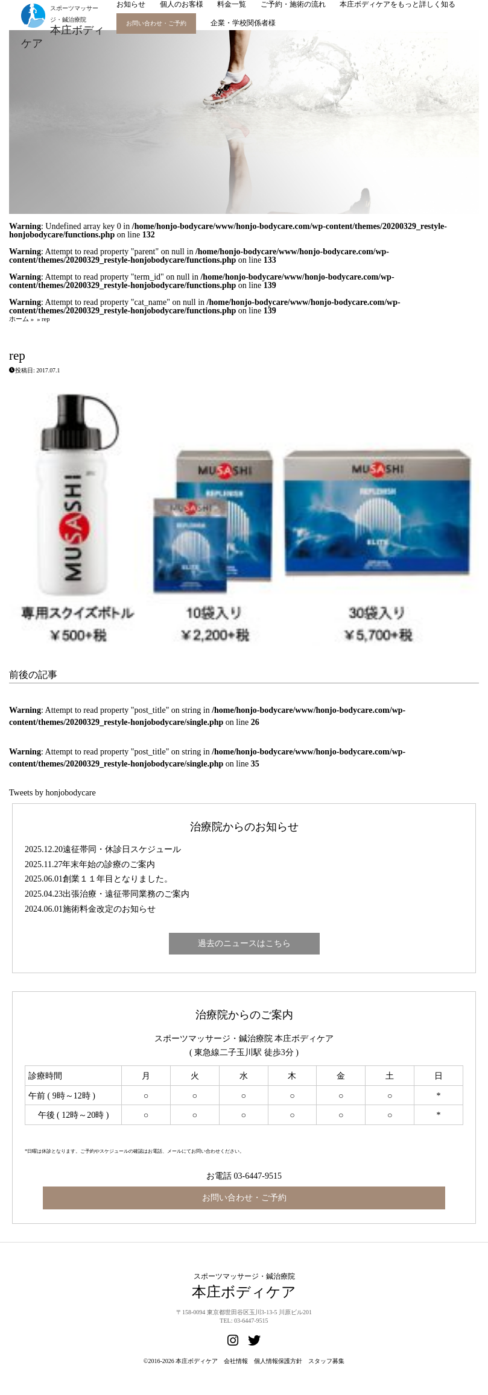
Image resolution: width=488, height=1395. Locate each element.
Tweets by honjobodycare (52, 792)
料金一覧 (231, 4)
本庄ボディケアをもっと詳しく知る (397, 4)
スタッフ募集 (326, 1361)
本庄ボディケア (197, 1361)
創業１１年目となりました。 (118, 878)
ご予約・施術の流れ (293, 4)
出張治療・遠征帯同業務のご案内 (126, 893)
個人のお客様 (181, 4)
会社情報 (236, 1361)
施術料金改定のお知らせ (109, 909)
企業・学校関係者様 (243, 23)
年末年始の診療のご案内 (108, 864)
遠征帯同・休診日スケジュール (122, 849)
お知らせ (130, 4)
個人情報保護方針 (278, 1361)
